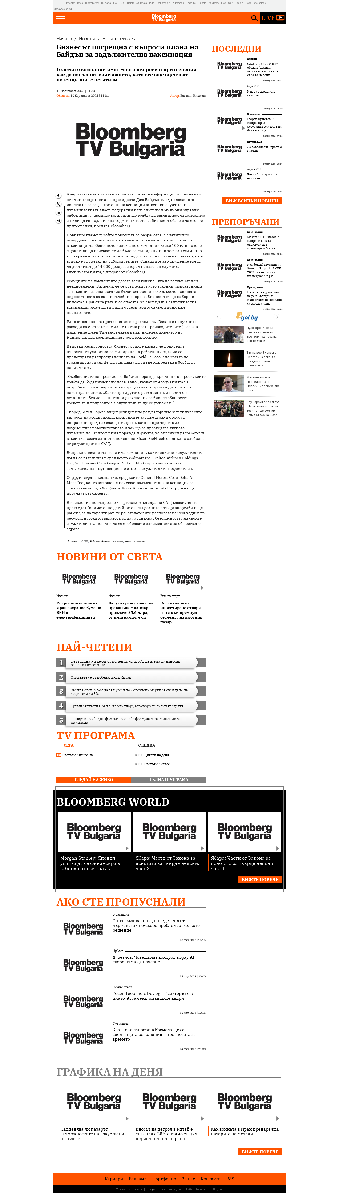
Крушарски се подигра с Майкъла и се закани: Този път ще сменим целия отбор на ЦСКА (246, 408)
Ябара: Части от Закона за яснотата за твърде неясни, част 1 (242, 863)
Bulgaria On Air (109, 3)
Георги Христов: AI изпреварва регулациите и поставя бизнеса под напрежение (264, 126)
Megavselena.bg (63, 9)
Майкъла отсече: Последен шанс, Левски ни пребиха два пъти (247, 383)
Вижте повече (260, 879)
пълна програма (168, 779)
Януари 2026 (254, 141)
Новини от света (109, 556)
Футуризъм (121, 1023)
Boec (248, 3)
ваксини (117, 541)
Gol (123, 3)
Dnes (80, 3)
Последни (237, 48)
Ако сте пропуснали (121, 902)
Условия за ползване (129, 1189)
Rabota (202, 3)
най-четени (94, 647)
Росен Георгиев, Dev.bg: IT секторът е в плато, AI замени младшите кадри (153, 996)
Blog (223, 3)
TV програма (95, 735)
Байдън (95, 541)
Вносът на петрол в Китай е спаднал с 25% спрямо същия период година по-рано (166, 1133)
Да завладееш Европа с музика (264, 149)
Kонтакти (211, 1179)
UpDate (118, 951)
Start (230, 3)
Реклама (138, 1179)
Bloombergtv (92, 3)
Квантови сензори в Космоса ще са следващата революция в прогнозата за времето (154, 1034)
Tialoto (130, 3)
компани (139, 541)
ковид (128, 541)
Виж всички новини (252, 201)
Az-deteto (214, 3)
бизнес (105, 541)
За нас (188, 1179)
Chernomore (259, 3)
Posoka (239, 3)
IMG (60, 2)
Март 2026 (253, 86)
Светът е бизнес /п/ (74, 755)
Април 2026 (254, 169)
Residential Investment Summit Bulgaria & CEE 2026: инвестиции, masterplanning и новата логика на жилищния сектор (264, 274)
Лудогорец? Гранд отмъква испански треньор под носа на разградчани (245, 334)
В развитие (253, 114)
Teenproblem (163, 3)
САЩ (84, 541)
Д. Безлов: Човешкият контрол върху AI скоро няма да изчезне (153, 959)
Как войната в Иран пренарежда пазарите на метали (245, 1131)
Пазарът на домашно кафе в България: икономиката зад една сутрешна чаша (264, 297)
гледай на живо (94, 779)
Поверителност (155, 1189)
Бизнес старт (170, 596)
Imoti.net (191, 3)
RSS (230, 1179)
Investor (70, 3)
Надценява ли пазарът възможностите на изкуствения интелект (93, 1133)
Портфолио (164, 1179)
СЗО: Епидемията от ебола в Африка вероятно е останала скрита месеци (262, 69)
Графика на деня (109, 1072)
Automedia (179, 3)
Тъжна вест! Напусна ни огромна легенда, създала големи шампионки (245, 358)
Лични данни (175, 1189)
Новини (62, 596)
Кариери (114, 1179)
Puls (151, 3)
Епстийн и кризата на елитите (264, 176)
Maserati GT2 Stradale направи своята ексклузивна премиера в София (263, 242)
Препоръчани (246, 221)
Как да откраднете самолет (261, 93)
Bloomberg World (113, 801)
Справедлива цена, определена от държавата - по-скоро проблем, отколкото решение (156, 925)
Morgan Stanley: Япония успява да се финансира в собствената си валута (90, 863)
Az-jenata (141, 3)
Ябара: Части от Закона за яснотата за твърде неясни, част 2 (167, 863)
